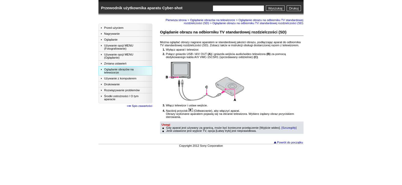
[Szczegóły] (289, 127)
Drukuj (294, 8)
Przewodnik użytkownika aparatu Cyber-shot (142, 8)
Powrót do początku (290, 142)
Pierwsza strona (176, 20)
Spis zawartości (142, 105)
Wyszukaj (275, 8)
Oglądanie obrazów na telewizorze (212, 20)
